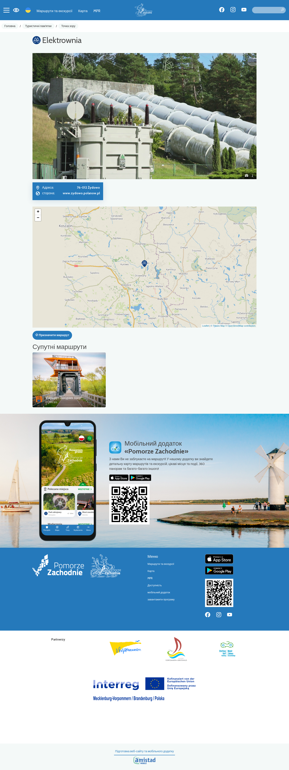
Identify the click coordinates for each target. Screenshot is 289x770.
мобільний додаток (159, 592)
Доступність (155, 585)
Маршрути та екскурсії (54, 11)
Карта (83, 11)
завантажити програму (161, 599)
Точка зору (68, 26)
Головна (10, 26)
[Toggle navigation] (6, 10)
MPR (96, 11)
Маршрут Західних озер (63, 398)
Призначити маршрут (52, 335)
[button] (49, 116)
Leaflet (205, 326)
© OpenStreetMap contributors (240, 326)
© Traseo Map (218, 326)
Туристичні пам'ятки (38, 26)
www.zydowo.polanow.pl (81, 193)
